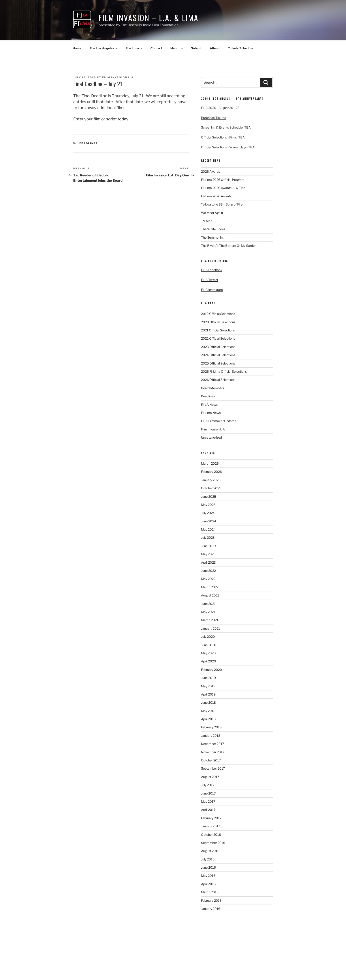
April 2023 (208, 562)
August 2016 (210, 851)
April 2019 (208, 694)
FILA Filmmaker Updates (218, 421)
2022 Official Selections (218, 338)
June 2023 (208, 546)
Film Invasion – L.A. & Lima (149, 17)
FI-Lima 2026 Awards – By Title (223, 188)
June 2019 (208, 678)
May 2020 (208, 653)
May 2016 (208, 875)
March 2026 (210, 463)
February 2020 (211, 669)
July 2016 (207, 859)
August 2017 (210, 777)
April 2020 (208, 661)
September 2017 (213, 768)
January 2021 (210, 628)
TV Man (206, 221)
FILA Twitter (209, 280)
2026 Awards (210, 171)
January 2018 (210, 735)
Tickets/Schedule (240, 48)
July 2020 (208, 636)
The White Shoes (213, 229)
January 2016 (210, 909)
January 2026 (210, 480)
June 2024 (208, 521)
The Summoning (212, 237)
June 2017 (208, 793)
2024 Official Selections (218, 355)
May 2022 (208, 579)
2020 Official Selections (218, 322)
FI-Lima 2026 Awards (216, 196)
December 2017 (212, 744)
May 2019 (208, 686)
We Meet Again (212, 213)
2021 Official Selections (218, 330)
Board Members (212, 388)
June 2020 (208, 645)
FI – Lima (134, 48)
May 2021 (208, 612)
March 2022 (209, 587)
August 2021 (210, 595)
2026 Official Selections (218, 379)
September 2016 (213, 843)
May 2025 (208, 505)
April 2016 (208, 884)
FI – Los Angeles (104, 48)
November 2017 (212, 752)
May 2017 (208, 801)
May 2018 (208, 711)
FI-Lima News (211, 413)
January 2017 (210, 826)
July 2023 (208, 537)
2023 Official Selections (218, 347)
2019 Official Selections (218, 314)
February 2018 (211, 727)
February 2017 (211, 818)
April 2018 (208, 719)
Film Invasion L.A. (118, 77)
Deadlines (88, 143)
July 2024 (208, 513)
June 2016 (208, 867)
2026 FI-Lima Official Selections (224, 371)
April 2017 (208, 809)
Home (77, 48)
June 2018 (208, 702)
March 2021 (209, 620)
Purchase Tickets (213, 118)
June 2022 (208, 570)
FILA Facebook (211, 270)
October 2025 (211, 488)
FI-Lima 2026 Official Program (222, 179)
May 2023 (208, 554)
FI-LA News (209, 404)
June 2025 (208, 496)
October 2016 (211, 834)
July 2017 (207, 785)
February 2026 (211, 471)
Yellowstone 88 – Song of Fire (222, 204)
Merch (177, 48)
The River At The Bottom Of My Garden (228, 245)
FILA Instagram (212, 290)
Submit (196, 48)
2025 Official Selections (218, 363)
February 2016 (211, 900)
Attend (215, 48)
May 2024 (208, 529)
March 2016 (209, 892)
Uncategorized (211, 437)
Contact (156, 48)
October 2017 (211, 760)
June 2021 (208, 604)
